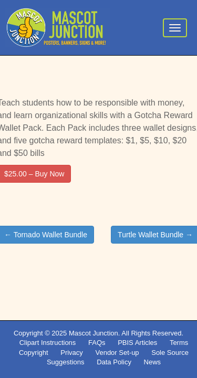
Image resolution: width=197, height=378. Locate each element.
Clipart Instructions (47, 342)
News (152, 362)
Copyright (33, 352)
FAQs (97, 342)
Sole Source (170, 352)
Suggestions (66, 362)
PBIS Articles (137, 342)
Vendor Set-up (117, 352)
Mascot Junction (93, 333)
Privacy (71, 352)
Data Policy (114, 362)
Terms (179, 342)
